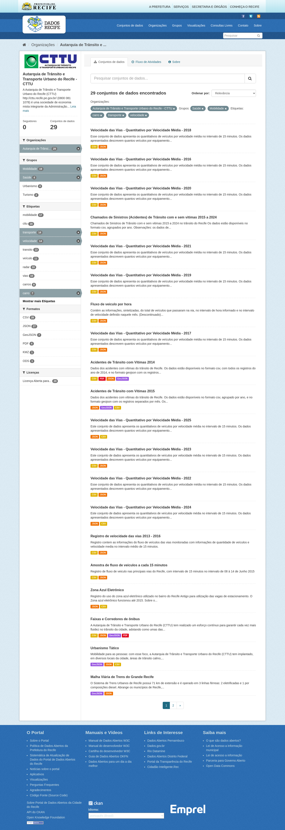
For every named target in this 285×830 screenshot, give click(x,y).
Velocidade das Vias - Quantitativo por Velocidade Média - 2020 (141, 188)
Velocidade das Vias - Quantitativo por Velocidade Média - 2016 (141, 159)
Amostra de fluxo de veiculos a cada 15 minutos (129, 565)
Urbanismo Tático (105, 648)
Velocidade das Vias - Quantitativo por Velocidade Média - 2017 (141, 333)
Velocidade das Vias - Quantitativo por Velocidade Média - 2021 (141, 246)
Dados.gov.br (156, 746)
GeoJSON (122, 378)
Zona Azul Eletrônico (107, 590)
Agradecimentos (40, 790)
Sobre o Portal (39, 740)
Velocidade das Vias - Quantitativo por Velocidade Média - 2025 (141, 420)
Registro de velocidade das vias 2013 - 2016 (126, 536)
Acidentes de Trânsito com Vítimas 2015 (123, 391)
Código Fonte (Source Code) (49, 795)
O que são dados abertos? (223, 740)
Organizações (157, 25)
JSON (103, 146)
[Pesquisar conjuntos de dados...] (168, 78)
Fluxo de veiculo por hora (111, 304)
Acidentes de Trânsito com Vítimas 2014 (123, 362)
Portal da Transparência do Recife (169, 761)
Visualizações (196, 25)
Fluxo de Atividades (146, 62)
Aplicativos (37, 774)
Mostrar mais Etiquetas (39, 301)
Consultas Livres (222, 25)
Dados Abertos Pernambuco (165, 740)
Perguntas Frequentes (44, 784)
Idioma (93, 809)
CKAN (95, 803)
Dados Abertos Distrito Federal (167, 756)
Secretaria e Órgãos (209, 6)
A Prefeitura (159, 6)
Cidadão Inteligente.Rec (163, 767)
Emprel (187, 810)
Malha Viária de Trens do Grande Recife (122, 677)
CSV (94, 146)
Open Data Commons (220, 765)
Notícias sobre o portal (44, 769)
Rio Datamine (156, 751)
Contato (243, 25)
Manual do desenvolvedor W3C (109, 746)
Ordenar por (200, 93)
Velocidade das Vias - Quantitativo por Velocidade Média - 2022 (141, 478)
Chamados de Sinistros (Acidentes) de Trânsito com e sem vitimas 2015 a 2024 (154, 217)
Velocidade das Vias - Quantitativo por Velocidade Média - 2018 (141, 130)
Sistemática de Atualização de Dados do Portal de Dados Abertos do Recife (52, 759)
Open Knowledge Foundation (46, 817)
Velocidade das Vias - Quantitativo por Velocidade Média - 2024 (141, 507)
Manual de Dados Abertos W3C (109, 740)
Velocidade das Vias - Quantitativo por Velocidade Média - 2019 (141, 275)
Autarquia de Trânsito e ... (83, 45)
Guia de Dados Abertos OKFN (108, 756)
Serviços (181, 6)
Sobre (258, 25)
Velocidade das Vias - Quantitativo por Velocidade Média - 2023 (141, 449)
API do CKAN (36, 812)
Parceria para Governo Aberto (225, 760)
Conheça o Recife (244, 6)
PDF (102, 378)
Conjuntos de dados (130, 25)
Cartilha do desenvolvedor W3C (109, 751)
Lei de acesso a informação (224, 755)
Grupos (177, 25)
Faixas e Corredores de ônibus (115, 619)
